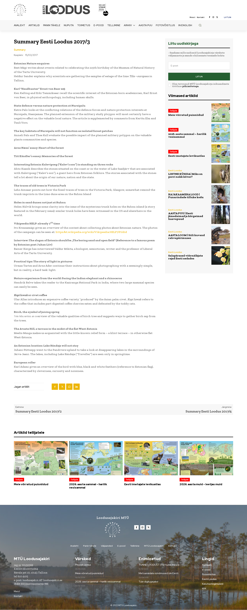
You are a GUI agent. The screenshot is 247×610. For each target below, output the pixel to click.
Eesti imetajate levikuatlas (186, 156)
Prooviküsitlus (83, 565)
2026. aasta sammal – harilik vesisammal (187, 135)
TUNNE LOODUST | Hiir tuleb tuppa (159, 565)
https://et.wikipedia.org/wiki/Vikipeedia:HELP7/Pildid (91, 232)
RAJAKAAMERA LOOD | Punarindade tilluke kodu (186, 196)
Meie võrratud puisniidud (186, 115)
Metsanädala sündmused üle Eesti (158, 573)
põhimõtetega (190, 86)
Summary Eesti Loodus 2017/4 (209, 411)
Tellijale (173, 110)
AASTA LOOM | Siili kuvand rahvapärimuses (186, 236)
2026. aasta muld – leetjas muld (201, 484)
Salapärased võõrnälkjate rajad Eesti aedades (185, 257)
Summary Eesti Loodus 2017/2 (38, 411)
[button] (200, 25)
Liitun (199, 76)
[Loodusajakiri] (28, 9)
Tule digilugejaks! (148, 581)
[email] (199, 66)
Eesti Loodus (175, 170)
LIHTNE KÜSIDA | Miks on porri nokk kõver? (185, 175)
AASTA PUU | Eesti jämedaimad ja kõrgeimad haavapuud (185, 216)
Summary (20, 50)
